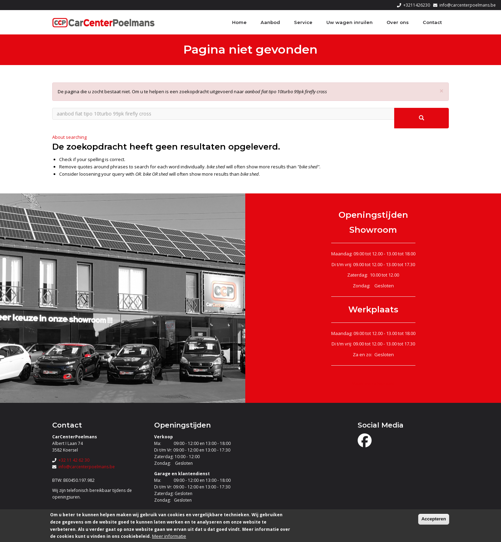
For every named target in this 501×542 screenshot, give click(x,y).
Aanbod (270, 22)
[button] (441, 91)
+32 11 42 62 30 (73, 460)
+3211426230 (416, 5)
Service (303, 22)
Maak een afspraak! (373, 383)
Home (239, 22)
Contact (432, 22)
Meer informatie (169, 536)
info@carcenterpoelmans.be (467, 5)
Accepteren (433, 518)
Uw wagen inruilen (349, 22)
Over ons (398, 22)
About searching (69, 137)
